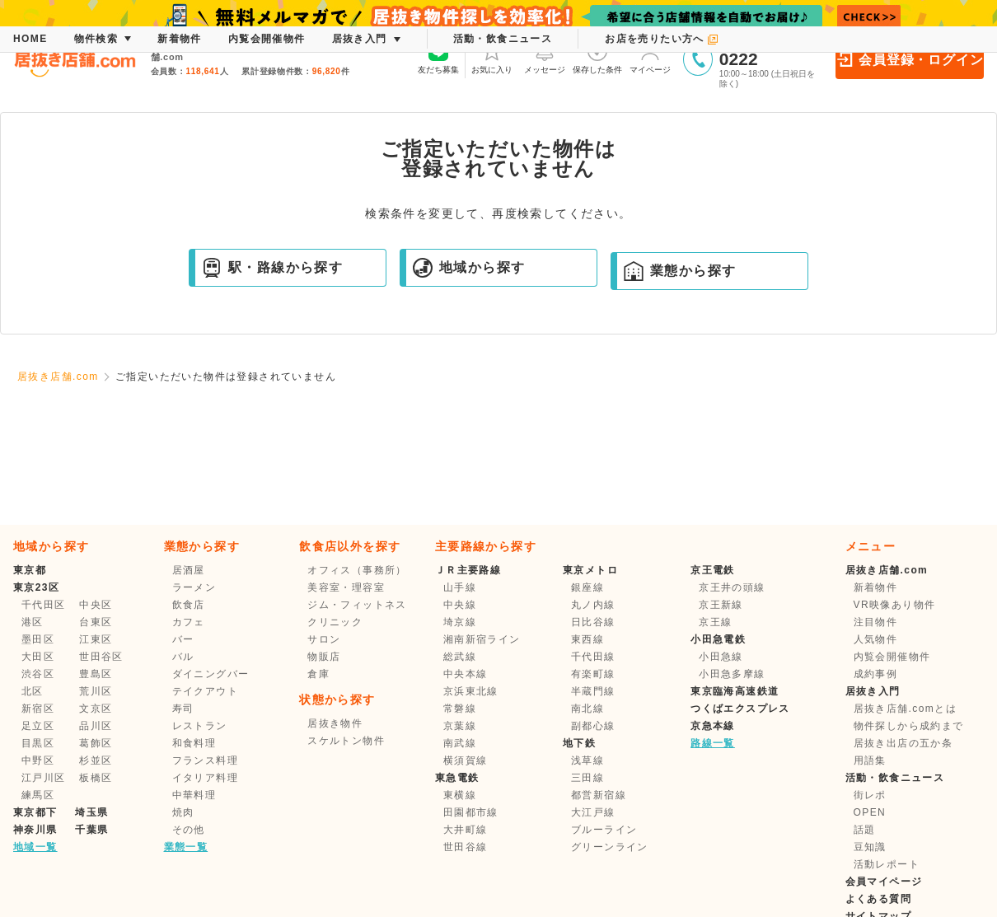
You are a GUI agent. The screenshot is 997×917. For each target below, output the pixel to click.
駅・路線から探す (272, 268)
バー (183, 639)
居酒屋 (188, 570)
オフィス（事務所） (357, 570)
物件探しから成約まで (909, 726)
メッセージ (544, 57)
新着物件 (876, 587)
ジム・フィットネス (357, 605)
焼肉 (183, 812)
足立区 (37, 726)
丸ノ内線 (593, 605)
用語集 (870, 760)
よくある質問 (878, 899)
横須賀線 (465, 760)
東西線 (587, 639)
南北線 (587, 708)
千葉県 (91, 829)
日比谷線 (593, 622)
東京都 (29, 570)
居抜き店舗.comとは (905, 708)
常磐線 (459, 708)
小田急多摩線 (732, 674)
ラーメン (194, 587)
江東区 (95, 639)
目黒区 (37, 743)
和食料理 (194, 743)
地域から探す (469, 268)
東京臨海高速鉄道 (734, 691)
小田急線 (721, 656)
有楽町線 (593, 674)
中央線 (459, 605)
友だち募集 (438, 57)
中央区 (95, 605)
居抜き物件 (335, 723)
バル (183, 656)
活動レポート (887, 864)
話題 (865, 829)
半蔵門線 (593, 691)
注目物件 (876, 622)
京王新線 (721, 605)
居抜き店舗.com (58, 376)
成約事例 (876, 674)
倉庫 (318, 674)
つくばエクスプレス (740, 708)
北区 (32, 691)
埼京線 (459, 622)
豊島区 (95, 674)
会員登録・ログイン (909, 59)
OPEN (870, 812)
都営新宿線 (598, 795)
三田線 (587, 778)
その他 (188, 829)
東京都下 (35, 812)
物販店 (323, 656)
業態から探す (680, 271)
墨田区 (37, 639)
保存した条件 (597, 57)
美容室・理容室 (346, 587)
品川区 (95, 726)
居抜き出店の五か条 (903, 743)
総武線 (459, 656)
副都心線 (593, 726)
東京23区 (36, 587)
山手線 (459, 587)
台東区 (95, 622)
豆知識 (870, 847)
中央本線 (465, 674)
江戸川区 (43, 778)
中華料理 (194, 795)
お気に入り (492, 57)
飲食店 (188, 605)
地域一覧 (35, 847)
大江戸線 (593, 812)
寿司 (183, 708)
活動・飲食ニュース (895, 778)
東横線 (459, 795)
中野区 (37, 760)
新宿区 (37, 708)
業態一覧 (186, 847)
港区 (32, 622)
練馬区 (37, 795)
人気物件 (876, 639)
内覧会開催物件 (892, 656)
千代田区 (43, 605)
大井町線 (465, 829)
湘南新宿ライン (482, 639)
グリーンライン (609, 847)
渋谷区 (37, 674)
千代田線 (593, 656)
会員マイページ (884, 881)
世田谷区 (101, 656)
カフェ (188, 622)
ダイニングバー (211, 674)
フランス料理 (205, 760)
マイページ (650, 57)
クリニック (335, 622)
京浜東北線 (470, 691)
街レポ (870, 795)
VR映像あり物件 (895, 605)
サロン (323, 639)
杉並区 (95, 760)
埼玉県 (91, 812)
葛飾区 (95, 743)
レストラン (199, 726)
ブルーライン (604, 829)
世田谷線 (465, 847)
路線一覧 (712, 743)
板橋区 (95, 778)
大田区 (37, 656)
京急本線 (712, 726)
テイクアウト (205, 691)
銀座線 (587, 587)
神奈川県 (35, 829)
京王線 (715, 622)
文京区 (95, 708)
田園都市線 (470, 812)
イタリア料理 (205, 778)
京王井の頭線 (732, 587)
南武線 (459, 743)
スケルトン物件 (346, 740)
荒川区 (95, 691)
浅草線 (587, 760)
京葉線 (459, 726)
